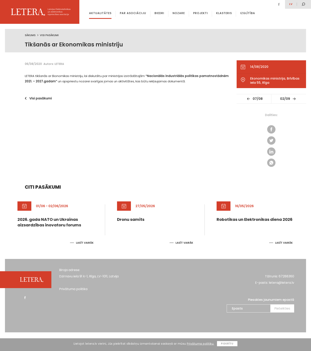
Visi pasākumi (49, 35)
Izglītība (247, 13)
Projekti (200, 13)
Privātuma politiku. (200, 344)
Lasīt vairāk (85, 243)
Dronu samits (130, 219)
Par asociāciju (133, 13)
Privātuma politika (73, 289)
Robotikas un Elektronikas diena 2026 (255, 219)
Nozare (179, 13)
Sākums (30, 35)
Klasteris (224, 13)
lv (291, 4)
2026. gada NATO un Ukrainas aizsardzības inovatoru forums (49, 222)
